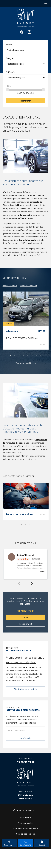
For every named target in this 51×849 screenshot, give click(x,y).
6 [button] (32, 355)
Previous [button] (19, 583)
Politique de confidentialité (25, 828)
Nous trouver (9, 845)
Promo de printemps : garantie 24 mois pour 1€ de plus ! (25, 660)
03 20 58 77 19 (25, 611)
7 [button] (36, 355)
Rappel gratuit (25, 623)
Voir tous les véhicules (26, 363)
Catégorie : (11, 72)
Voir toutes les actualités (25, 689)
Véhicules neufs (10, 285)
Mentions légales (25, 823)
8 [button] (40, 355)
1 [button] (10, 355)
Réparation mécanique (19, 514)
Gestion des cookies (25, 833)
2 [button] (14, 355)
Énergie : (10, 58)
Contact (25, 617)
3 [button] (19, 355)
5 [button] (27, 355)
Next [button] (32, 583)
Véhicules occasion (28, 285)
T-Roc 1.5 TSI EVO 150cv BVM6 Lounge (23, 338)
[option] (25, 322)
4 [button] (23, 355)
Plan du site (25, 817)
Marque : (10, 44)
